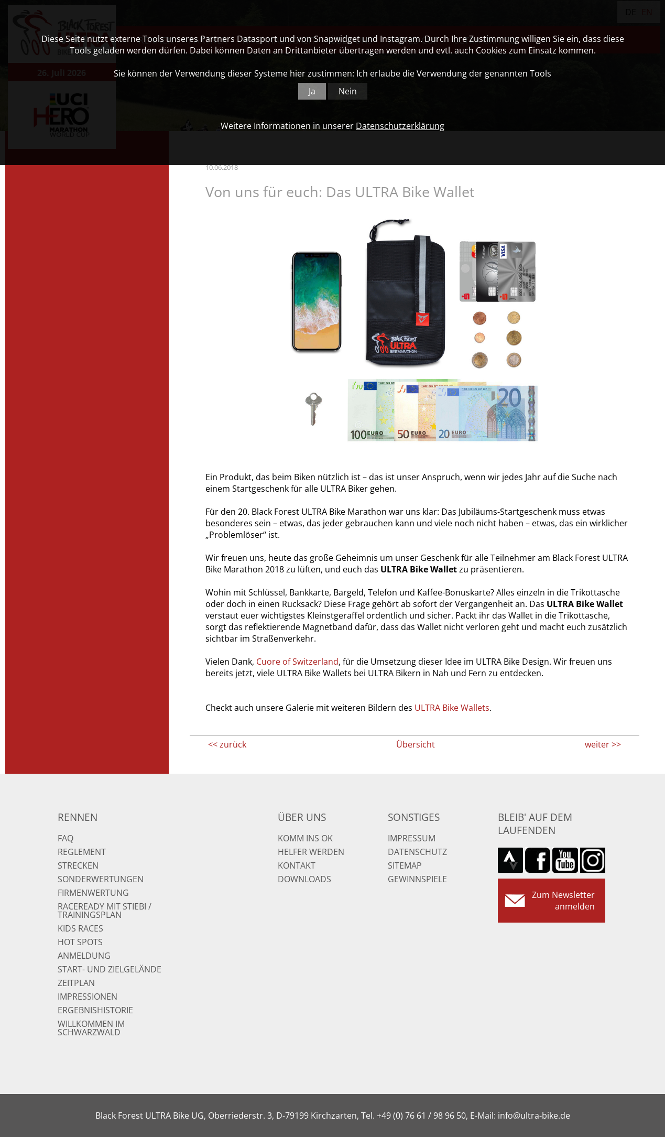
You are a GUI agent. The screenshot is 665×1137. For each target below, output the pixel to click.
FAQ (65, 838)
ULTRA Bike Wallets (452, 707)
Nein (348, 91)
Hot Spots (80, 942)
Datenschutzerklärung (400, 126)
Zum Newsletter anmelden (563, 900)
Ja (312, 91)
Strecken (78, 865)
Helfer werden (311, 852)
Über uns (302, 817)
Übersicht (415, 744)
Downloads (304, 879)
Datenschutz (417, 852)
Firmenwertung (93, 893)
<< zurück (227, 744)
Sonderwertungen (101, 879)
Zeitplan (76, 983)
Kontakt (296, 865)
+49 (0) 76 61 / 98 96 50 (421, 1115)
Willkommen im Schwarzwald (91, 1028)
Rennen (77, 817)
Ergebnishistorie (95, 1010)
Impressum (411, 838)
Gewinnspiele (417, 879)
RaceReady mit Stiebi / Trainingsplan (104, 910)
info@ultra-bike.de (534, 1115)
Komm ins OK (305, 838)
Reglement (82, 852)
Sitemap (405, 865)
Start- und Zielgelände (109, 969)
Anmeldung (84, 955)
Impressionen (87, 996)
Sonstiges (414, 817)
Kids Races (80, 928)
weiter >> (603, 744)
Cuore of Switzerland (297, 661)
